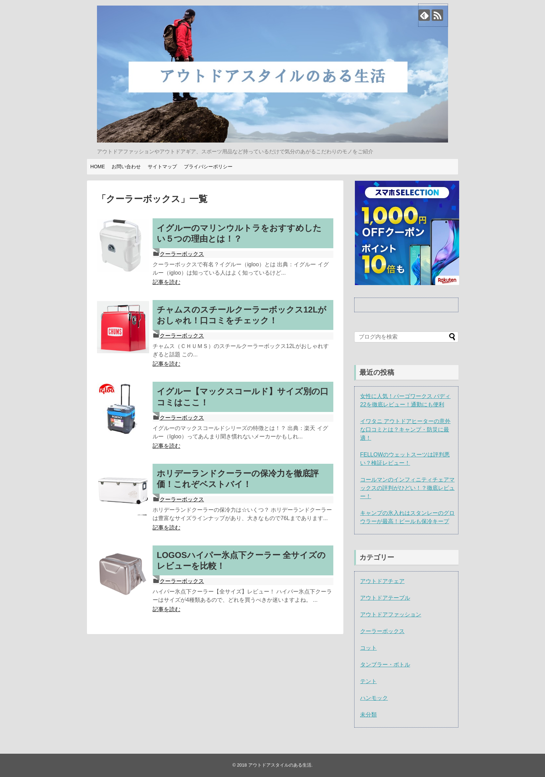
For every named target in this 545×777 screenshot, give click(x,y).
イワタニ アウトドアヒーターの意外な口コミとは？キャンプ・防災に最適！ (405, 429)
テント (368, 681)
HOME (97, 166)
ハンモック (374, 698)
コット (368, 648)
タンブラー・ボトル (385, 664)
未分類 (368, 715)
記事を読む (166, 282)
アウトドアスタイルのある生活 (279, 765)
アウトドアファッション (390, 614)
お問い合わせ (126, 166)
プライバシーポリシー (208, 166)
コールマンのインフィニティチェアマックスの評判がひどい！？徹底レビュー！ (407, 488)
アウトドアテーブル (385, 598)
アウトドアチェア (382, 581)
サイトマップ (162, 166)
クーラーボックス (182, 254)
